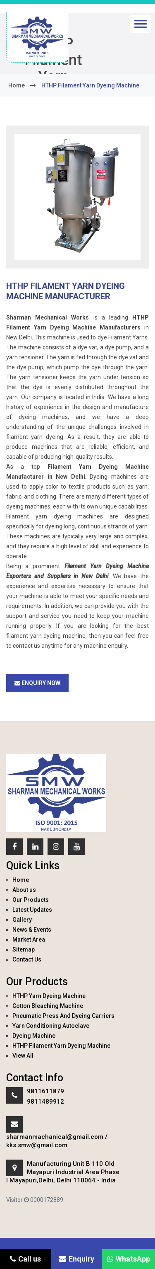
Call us (25, 1258)
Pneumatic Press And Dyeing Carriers (63, 1015)
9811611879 (45, 1091)
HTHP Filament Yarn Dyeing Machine (61, 1045)
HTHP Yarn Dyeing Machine (49, 996)
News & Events (31, 929)
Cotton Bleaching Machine (47, 1006)
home (16, 85)
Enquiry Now (37, 683)
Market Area (28, 939)
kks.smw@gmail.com (36, 1145)
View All (22, 1055)
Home (20, 880)
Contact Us (26, 959)
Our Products (30, 899)
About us (24, 889)
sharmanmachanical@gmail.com (54, 1137)
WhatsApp (128, 1258)
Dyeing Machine (33, 1035)
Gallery (22, 919)
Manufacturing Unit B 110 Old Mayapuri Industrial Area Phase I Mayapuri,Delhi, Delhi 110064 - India (62, 1172)
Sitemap (23, 949)
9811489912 (45, 1101)
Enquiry (76, 1258)
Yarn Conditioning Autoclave (50, 1025)
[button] (140, 24)
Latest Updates (32, 909)
